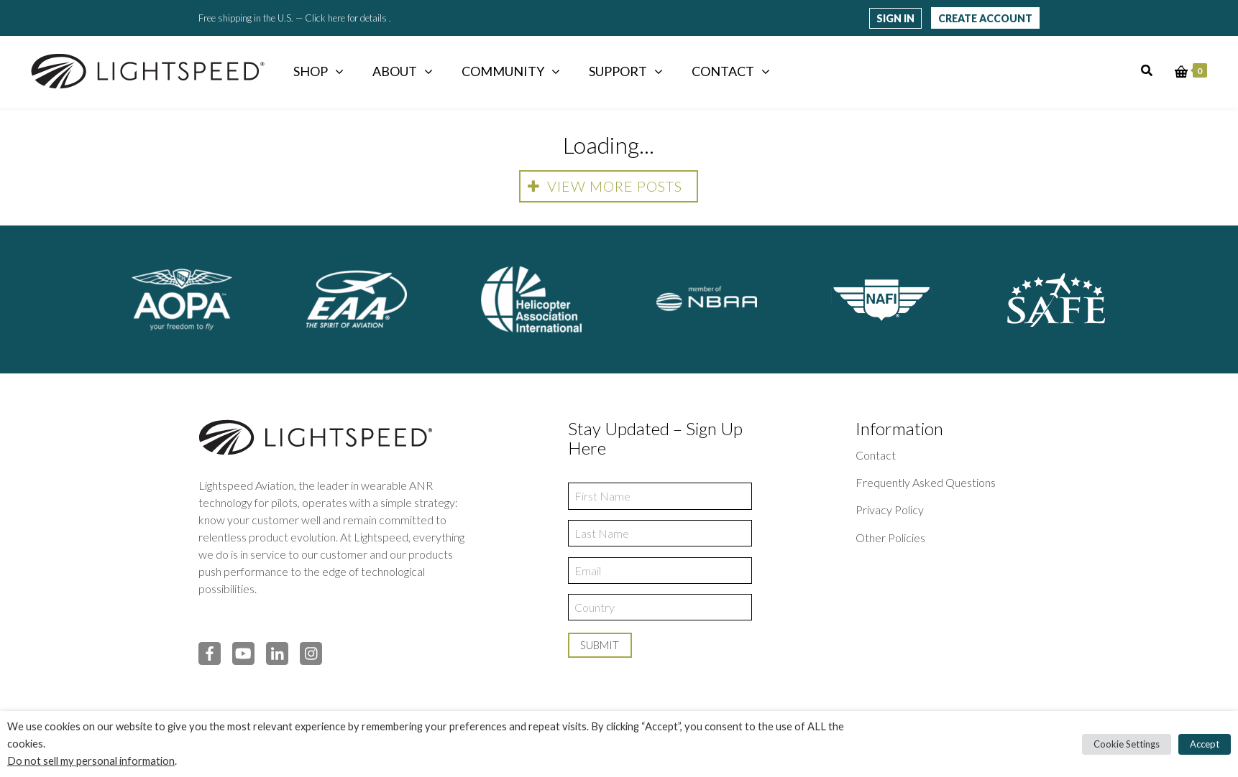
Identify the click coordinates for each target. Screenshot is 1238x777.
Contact (723, 71)
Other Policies (890, 537)
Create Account (985, 18)
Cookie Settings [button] (1126, 744)
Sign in (895, 18)
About (394, 71)
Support (618, 71)
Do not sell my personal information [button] (91, 761)
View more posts (605, 186)
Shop (310, 71)
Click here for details (347, 18)
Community (503, 71)
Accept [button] (1204, 744)
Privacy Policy (890, 509)
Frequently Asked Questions (926, 482)
